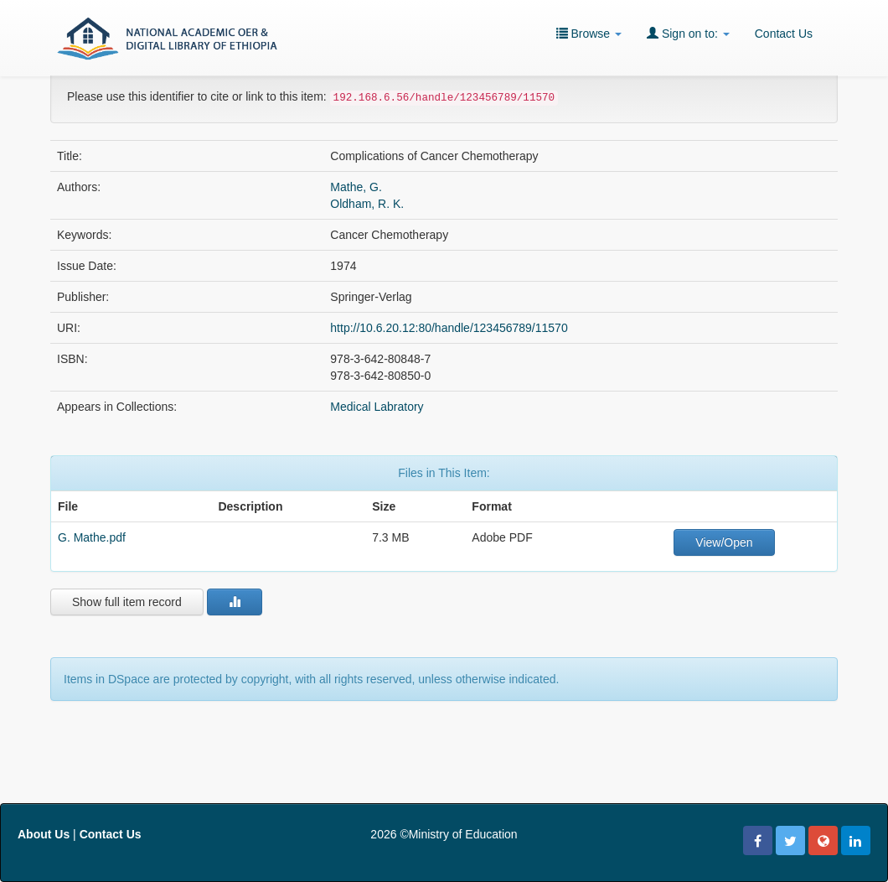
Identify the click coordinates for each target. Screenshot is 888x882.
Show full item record (127, 602)
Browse (589, 33)
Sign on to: (688, 33)
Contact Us (784, 33)
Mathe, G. (355, 187)
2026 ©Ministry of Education (443, 834)
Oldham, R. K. (367, 203)
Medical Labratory (376, 406)
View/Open (723, 542)
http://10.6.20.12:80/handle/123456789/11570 (448, 328)
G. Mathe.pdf (92, 537)
